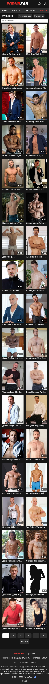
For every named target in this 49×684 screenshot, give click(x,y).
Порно (34, 662)
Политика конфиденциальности (16, 658)
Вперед (24, 641)
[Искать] (40, 4)
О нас (14, 662)
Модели (43, 10)
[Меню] (3, 4)
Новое (5, 10)
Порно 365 (16, 10)
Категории (30, 10)
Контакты (24, 662)
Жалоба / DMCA (40, 658)
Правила (31, 653)
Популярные (25, 16)
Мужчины (39, 16)
